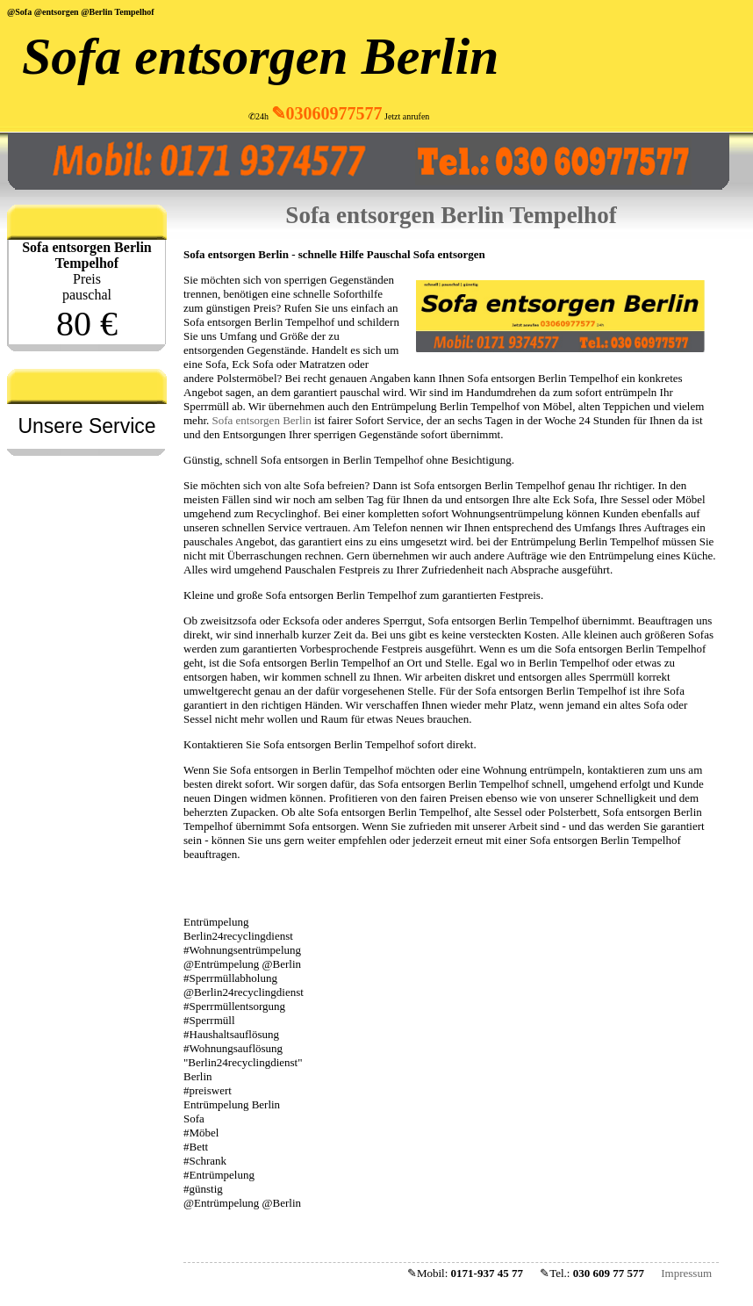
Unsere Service (86, 426)
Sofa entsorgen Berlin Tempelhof (450, 215)
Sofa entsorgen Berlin (260, 56)
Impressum (686, 1273)
